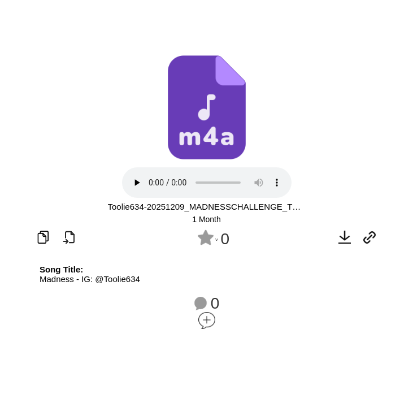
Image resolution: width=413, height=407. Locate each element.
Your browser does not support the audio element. (207, 182)
